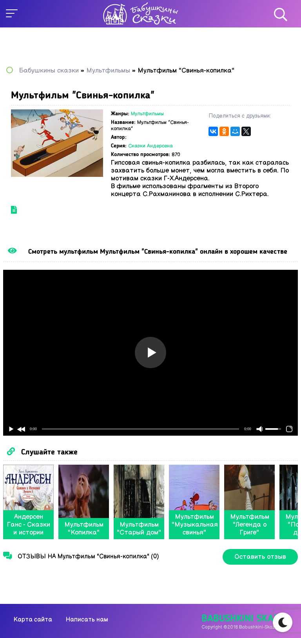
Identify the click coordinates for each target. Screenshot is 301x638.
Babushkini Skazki (244, 619)
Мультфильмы (147, 114)
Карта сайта (33, 619)
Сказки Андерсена (150, 146)
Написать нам (86, 619)
